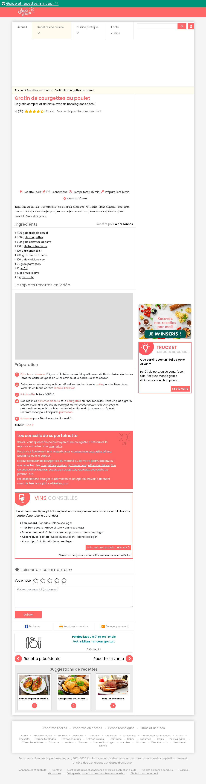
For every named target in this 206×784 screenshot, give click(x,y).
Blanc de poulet (107, 206)
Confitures (111, 735)
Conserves (129, 735)
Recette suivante (113, 658)
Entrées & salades (45, 738)
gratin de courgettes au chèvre (89, 465)
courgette (55, 446)
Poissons (54, 742)
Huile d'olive (39, 211)
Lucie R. (29, 425)
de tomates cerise (35, 246)
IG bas (131, 738)
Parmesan (63, 211)
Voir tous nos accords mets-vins (108, 547)
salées (69, 742)
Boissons (78, 735)
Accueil (22, 27)
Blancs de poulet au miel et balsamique (43, 698)
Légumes (145, 738)
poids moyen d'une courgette (68, 442)
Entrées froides (95, 738)
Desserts (24, 738)
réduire (58, 388)
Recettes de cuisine (50, 30)
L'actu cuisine (115, 30)
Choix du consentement (144, 773)
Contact (57, 769)
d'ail (25, 268)
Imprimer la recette (73, 626)
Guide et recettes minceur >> (32, 3)
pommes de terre (49, 401)
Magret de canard (113, 698)
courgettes (74, 401)
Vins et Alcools (159, 742)
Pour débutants (75, 206)
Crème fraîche (23, 211)
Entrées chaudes (71, 738)
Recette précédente (37, 658)
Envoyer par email (115, 626)
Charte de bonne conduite (157, 769)
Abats (24, 735)
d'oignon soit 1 (33, 250)
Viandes (140, 742)
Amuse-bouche (43, 735)
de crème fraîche (36, 255)
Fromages (115, 738)
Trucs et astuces (152, 728)
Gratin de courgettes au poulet (74, 90)
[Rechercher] (181, 26)
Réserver (69, 388)
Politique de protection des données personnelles (96, 773)
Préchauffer (28, 394)
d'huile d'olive (30, 273)
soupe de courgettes (63, 469)
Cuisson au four (30, 206)
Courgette (123, 206)
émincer (40, 374)
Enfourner (27, 418)
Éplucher (26, 374)
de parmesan (32, 264)
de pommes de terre (38, 242)
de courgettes (34, 237)
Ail (87, 206)
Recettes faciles (55, 728)
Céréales (94, 735)
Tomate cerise (98, 211)
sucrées (125, 742)
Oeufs (160, 738)
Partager (32, 626)
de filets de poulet (36, 233)
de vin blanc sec (34, 259)
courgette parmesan (54, 479)
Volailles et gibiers (55, 206)
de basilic (28, 277)
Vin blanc (113, 211)
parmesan (65, 412)
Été (42, 206)
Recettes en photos (39, 90)
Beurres (62, 735)
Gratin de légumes (36, 216)
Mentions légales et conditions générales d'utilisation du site (102, 769)
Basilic (93, 206)
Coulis (179, 735)
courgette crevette (85, 479)
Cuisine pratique (87, 30)
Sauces (83, 742)
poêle (99, 384)
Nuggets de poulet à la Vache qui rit (79, 698)
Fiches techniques (121, 728)
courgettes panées (54, 465)
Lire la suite (180, 388)
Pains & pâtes (177, 738)
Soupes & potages (104, 742)
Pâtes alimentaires (32, 742)
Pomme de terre (79, 211)
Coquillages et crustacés (155, 735)
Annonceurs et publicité (33, 769)
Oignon (51, 211)
